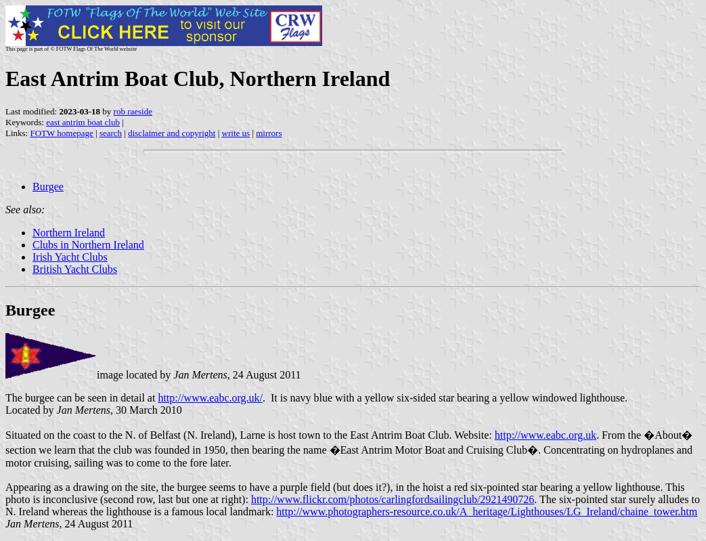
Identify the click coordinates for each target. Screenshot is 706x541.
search (111, 133)
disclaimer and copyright (171, 133)
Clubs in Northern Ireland (88, 245)
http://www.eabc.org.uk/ (210, 398)
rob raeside (133, 111)
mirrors (269, 133)
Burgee (48, 186)
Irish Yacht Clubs (70, 257)
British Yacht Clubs (74, 269)
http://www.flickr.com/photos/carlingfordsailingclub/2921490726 (392, 499)
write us (236, 133)
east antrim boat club (83, 122)
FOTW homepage (61, 133)
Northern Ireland (68, 232)
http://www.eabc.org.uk (545, 435)
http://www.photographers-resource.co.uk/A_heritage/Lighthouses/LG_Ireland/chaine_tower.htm (486, 511)
